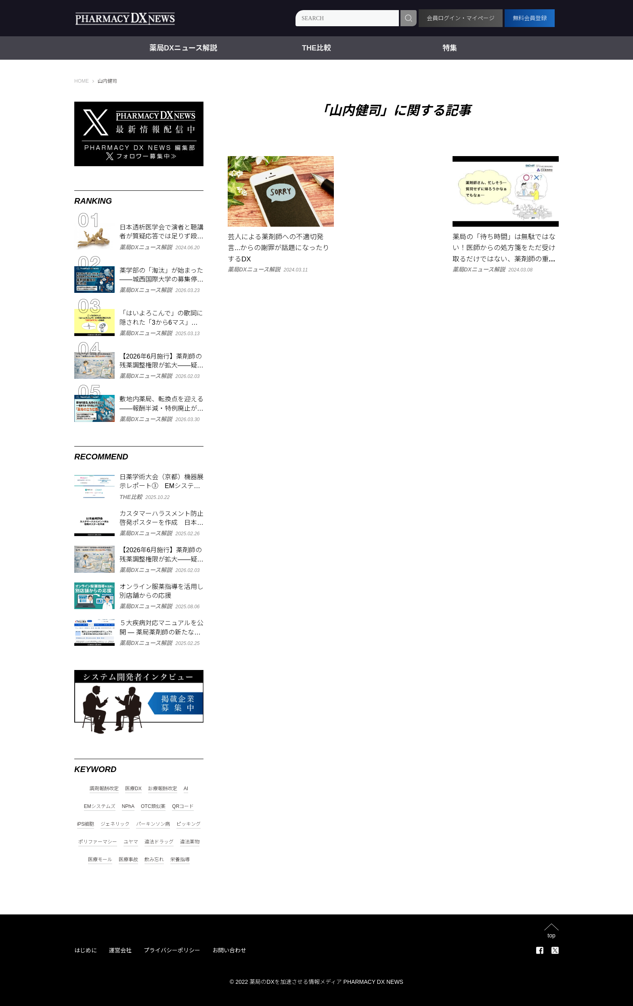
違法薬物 (189, 842)
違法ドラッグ (159, 842)
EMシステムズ (99, 806)
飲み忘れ (154, 859)
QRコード (183, 806)
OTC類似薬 (153, 806)
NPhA (128, 806)
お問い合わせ (229, 950)
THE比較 (316, 48)
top (551, 935)
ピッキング (188, 824)
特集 (449, 48)
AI (186, 788)
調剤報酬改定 (104, 788)
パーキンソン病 (153, 824)
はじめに (85, 950)
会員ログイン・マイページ (461, 18)
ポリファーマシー (97, 842)
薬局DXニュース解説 (183, 48)
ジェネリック (115, 824)
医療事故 (128, 859)
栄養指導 (180, 859)
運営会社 (120, 950)
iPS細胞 (85, 824)
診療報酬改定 (162, 788)
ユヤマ (131, 842)
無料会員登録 (530, 18)
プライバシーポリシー (172, 950)
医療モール (100, 859)
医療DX (133, 788)
